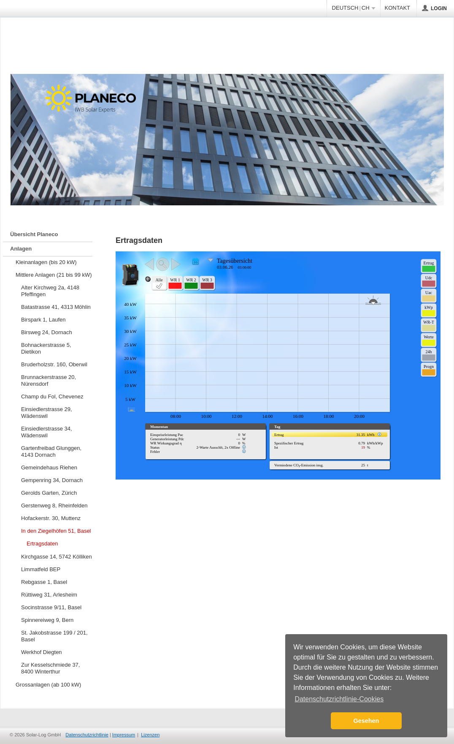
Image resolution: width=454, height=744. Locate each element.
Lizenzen (150, 734)
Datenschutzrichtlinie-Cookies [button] (339, 699)
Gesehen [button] (366, 720)
